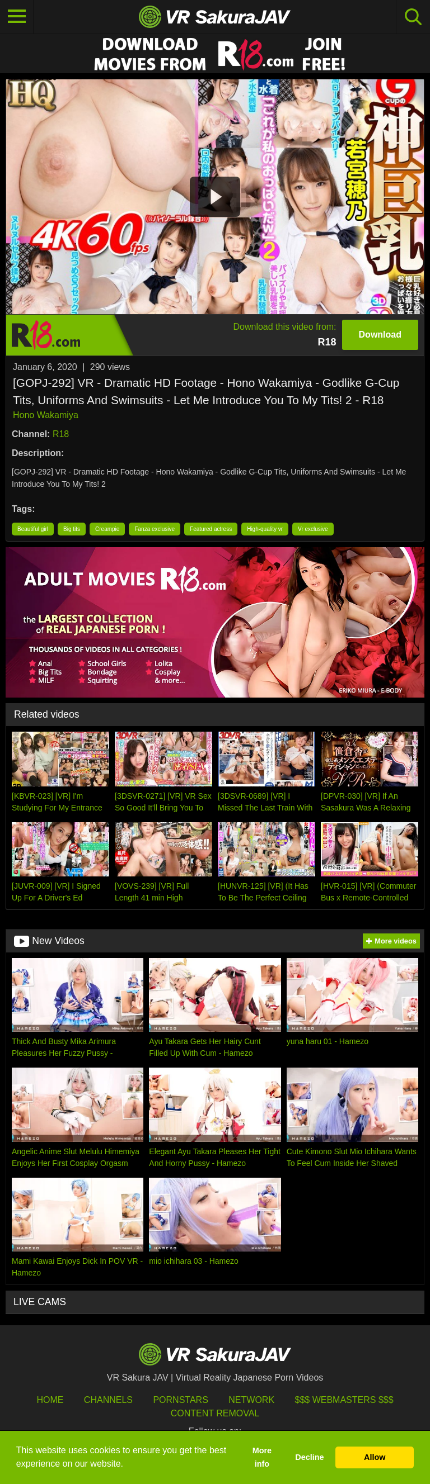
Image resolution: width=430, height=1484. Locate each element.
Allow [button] (374, 1457)
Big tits (71, 529)
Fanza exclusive (154, 529)
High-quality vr (265, 529)
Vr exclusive (313, 529)
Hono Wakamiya (45, 415)
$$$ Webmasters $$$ (344, 1400)
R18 (61, 434)
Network (251, 1400)
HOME (49, 1400)
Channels (108, 1400)
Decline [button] (309, 1457)
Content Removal (215, 1413)
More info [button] (262, 1457)
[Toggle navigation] (17, 17)
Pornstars (180, 1400)
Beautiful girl (32, 529)
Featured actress (211, 529)
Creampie (107, 529)
